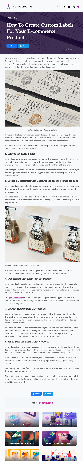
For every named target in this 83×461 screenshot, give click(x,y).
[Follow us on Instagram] (73, 6)
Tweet (23, 46)
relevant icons (16, 297)
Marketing (11, 17)
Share (11, 46)
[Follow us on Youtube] (69, 6)
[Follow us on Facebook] (65, 6)
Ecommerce (46, 403)
